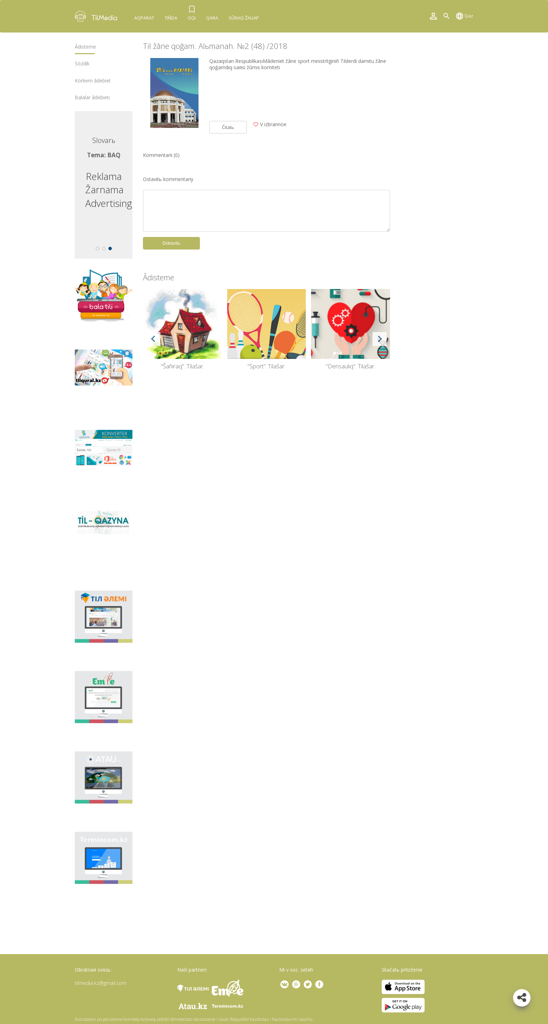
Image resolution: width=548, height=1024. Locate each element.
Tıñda (171, 18)
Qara (212, 18)
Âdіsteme (85, 47)
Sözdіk (82, 63)
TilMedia (97, 16)
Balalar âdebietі (92, 97)
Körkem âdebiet (93, 81)
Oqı (192, 18)
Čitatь (228, 127)
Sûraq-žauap (244, 18)
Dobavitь (171, 243)
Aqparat (144, 18)
